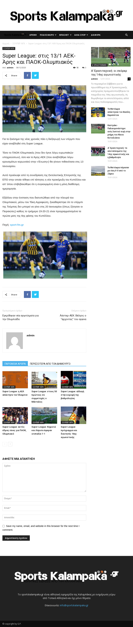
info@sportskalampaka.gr (74, 605)
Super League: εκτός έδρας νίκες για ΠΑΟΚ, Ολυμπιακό (14, 430)
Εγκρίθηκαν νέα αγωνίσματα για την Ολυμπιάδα (20, 317)
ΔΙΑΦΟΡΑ (95, 35)
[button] (126, 35)
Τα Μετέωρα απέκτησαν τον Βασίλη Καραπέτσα (119, 112)
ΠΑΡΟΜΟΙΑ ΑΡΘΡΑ (15, 363)
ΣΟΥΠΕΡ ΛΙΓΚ (19, 43)
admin (10, 67)
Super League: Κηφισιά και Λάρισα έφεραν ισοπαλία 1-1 (44, 430)
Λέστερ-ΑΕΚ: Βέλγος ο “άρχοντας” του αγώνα (73, 317)
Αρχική (5, 43)
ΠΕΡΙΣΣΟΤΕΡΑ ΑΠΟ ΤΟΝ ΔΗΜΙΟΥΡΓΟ (50, 363)
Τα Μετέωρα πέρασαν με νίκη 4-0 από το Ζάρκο (118, 170)
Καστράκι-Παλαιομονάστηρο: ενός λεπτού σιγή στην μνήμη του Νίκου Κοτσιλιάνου (119, 131)
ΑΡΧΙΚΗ (33, 35)
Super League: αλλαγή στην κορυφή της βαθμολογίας (72, 395)
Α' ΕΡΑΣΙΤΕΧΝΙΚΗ (99, 65)
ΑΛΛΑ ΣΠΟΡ (81, 35)
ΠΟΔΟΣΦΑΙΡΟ (48, 35)
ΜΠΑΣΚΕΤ (65, 35)
